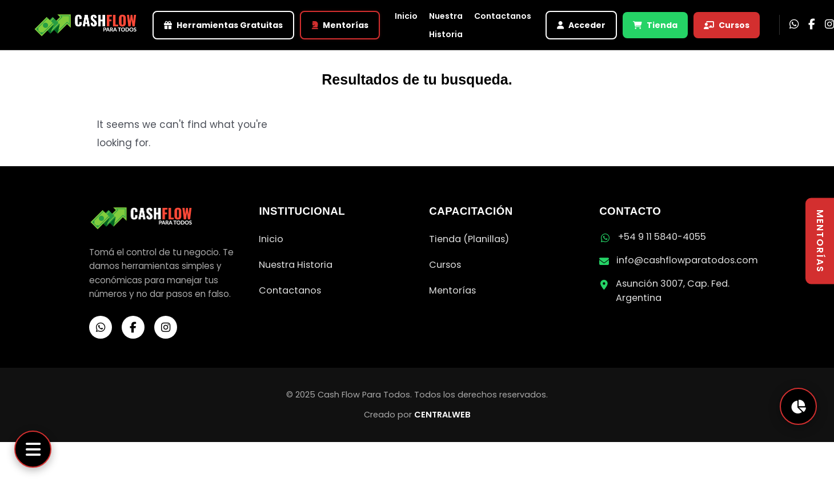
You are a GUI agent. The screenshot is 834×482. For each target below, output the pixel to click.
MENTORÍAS (820, 241)
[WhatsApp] (794, 25)
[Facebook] (811, 25)
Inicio (406, 16)
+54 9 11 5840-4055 (662, 236)
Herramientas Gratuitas (223, 25)
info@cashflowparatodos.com (687, 260)
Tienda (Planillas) (469, 239)
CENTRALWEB (442, 414)
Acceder (581, 25)
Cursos (726, 25)
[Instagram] (165, 327)
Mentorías (339, 25)
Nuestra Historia (295, 264)
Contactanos (502, 16)
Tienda (655, 25)
